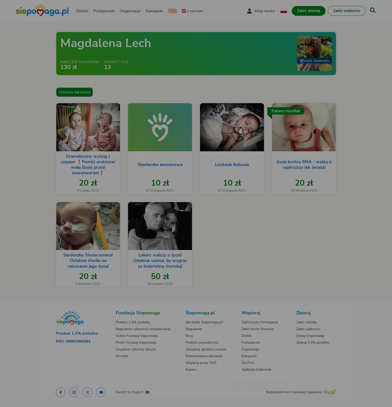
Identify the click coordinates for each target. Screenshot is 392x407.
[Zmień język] (86, 308)
